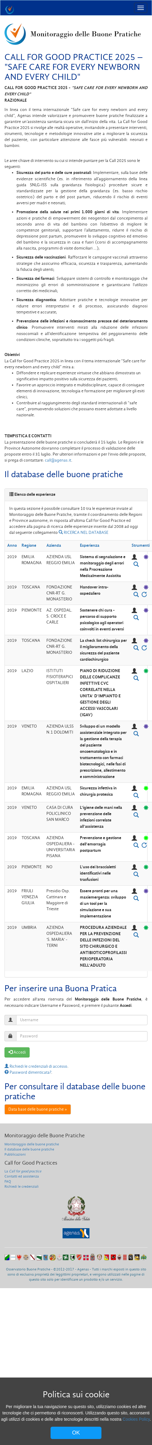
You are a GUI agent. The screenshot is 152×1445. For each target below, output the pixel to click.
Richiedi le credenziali (21, 1186)
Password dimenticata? (27, 1072)
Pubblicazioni (15, 1154)
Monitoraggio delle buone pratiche (31, 1144)
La (22, 1171)
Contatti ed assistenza (21, 1176)
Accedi (17, 1052)
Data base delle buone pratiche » (37, 1109)
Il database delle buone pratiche (29, 1149)
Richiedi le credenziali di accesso (35, 1066)
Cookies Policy (136, 1419)
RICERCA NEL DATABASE (83, 532)
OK (76, 1433)
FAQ (7, 1181)
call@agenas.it (58, 460)
